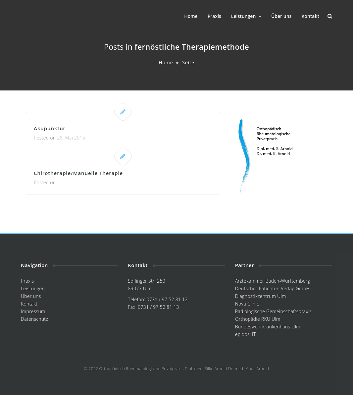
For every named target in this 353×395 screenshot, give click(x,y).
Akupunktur (50, 128)
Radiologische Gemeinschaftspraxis (273, 311)
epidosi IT (245, 334)
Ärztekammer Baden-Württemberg (272, 281)
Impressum (33, 311)
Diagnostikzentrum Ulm (260, 296)
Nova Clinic (247, 304)
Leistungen (246, 16)
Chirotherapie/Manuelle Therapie (78, 173)
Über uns (281, 16)
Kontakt (310, 16)
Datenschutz (34, 319)
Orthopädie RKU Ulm (257, 319)
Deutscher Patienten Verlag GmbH (272, 288)
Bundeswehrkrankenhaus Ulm (267, 326)
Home (191, 16)
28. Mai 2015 (71, 138)
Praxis (214, 16)
